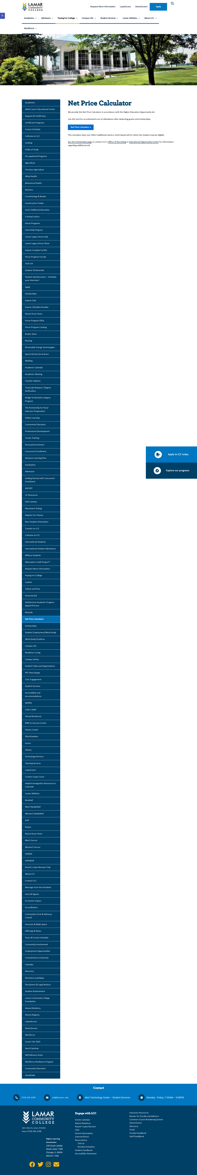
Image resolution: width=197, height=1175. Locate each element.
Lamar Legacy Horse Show (37, 243)
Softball (28, 854)
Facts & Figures (32, 894)
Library (28, 750)
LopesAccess (31, 1022)
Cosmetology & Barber (35, 196)
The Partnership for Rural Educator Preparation (36, 409)
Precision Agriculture (34, 170)
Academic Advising (33, 374)
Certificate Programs (34, 123)
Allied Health (31, 176)
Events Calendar (82, 1120)
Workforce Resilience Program (39, 1062)
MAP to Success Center (35, 723)
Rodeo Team (31, 334)
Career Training (32, 438)
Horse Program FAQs (34, 321)
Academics (30, 18)
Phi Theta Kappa (32, 673)
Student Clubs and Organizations (40, 666)
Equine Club (30, 301)
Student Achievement (35, 991)
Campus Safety (32, 659)
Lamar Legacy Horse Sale (36, 237)
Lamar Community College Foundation (37, 1000)
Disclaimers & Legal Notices (38, 985)
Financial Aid (31, 596)
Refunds (29, 612)
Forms (28, 743)
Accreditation (31, 907)
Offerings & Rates (33, 931)
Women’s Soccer (32, 847)
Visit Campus (31, 502)
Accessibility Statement (86, 1154)
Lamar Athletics (131, 18)
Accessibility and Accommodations (33, 694)
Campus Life (89, 18)
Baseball (29, 800)
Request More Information (102, 7)
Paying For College (67, 18)
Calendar (29, 965)
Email (132, 1130)
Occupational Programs (36, 156)
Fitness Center (31, 730)
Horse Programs (32, 223)
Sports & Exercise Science (37, 354)
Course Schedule (32, 129)
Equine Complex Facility (36, 250)
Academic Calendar (34, 368)
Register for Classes (34, 515)
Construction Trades (34, 203)
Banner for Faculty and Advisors (144, 1116)
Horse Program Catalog (36, 327)
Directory (29, 971)
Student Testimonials (34, 270)
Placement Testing (33, 509)
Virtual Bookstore (33, 716)
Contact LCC (31, 881)
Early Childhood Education (37, 210)
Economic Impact (33, 901)
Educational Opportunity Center (144, 142)
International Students (35, 542)
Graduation (30, 465)
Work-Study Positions (35, 639)
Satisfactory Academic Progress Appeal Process (39, 604)
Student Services (109, 18)
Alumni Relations (33, 1008)
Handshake (30, 1075)
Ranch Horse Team (33, 314)
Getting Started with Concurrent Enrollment (40, 480)
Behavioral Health (33, 183)
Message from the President (38, 887)
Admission (47, 18)
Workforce (30, 28)
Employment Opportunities (37, 951)
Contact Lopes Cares (34, 777)
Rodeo (28, 827)
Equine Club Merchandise (36, 307)
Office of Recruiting (117, 142)
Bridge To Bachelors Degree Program (37, 399)
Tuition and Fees (32, 589)
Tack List (29, 264)
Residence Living (32, 653)
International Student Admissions (40, 549)
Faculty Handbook (138, 1133)
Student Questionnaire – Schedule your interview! (40, 278)
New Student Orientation (36, 522)
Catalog (28, 143)
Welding (28, 361)
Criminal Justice (32, 217)
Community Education (35, 425)
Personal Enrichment (34, 445)
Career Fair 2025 (32, 1042)
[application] (35, 18)
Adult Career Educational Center (40, 109)
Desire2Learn (141, 7)
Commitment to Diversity (36, 958)
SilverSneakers (31, 736)
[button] (2, 16)
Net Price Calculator (34, 619)
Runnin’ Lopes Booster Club (37, 867)
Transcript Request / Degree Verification (38, 389)
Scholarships (31, 294)
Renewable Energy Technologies (40, 347)
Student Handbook (83, 1150)
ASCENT (28, 488)
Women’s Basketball (34, 814)
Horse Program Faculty (35, 257)
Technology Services (34, 757)
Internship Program (34, 230)
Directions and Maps (34, 978)
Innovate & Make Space (36, 924)
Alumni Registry (32, 1015)
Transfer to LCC (32, 529)
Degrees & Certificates (35, 116)
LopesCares (30, 770)
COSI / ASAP (30, 710)
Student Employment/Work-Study (40, 633)
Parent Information (84, 1133)
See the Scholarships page (80, 142)
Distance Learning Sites (35, 458)
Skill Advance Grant (34, 1055)
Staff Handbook (137, 1136)
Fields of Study (31, 150)
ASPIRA (28, 703)
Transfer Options (33, 381)
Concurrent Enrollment (35, 451)
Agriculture (30, 163)
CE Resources (31, 495)
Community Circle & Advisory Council (38, 916)
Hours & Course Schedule (36, 938)
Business (29, 190)
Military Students (33, 555)
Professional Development (37, 431)
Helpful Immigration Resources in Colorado (40, 785)
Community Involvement (36, 944)
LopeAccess (125, 7)
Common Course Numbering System (146, 1120)
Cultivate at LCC (32, 136)
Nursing (28, 341)
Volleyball (29, 861)
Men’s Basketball (33, 807)
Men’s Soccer (31, 840)
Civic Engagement (33, 680)
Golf (27, 820)
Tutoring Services (33, 763)
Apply (158, 7)
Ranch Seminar (32, 1048)
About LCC (150, 18)
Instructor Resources (139, 1113)
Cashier (28, 582)
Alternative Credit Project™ (37, 562)
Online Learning (32, 418)
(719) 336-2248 (34, 1131)
